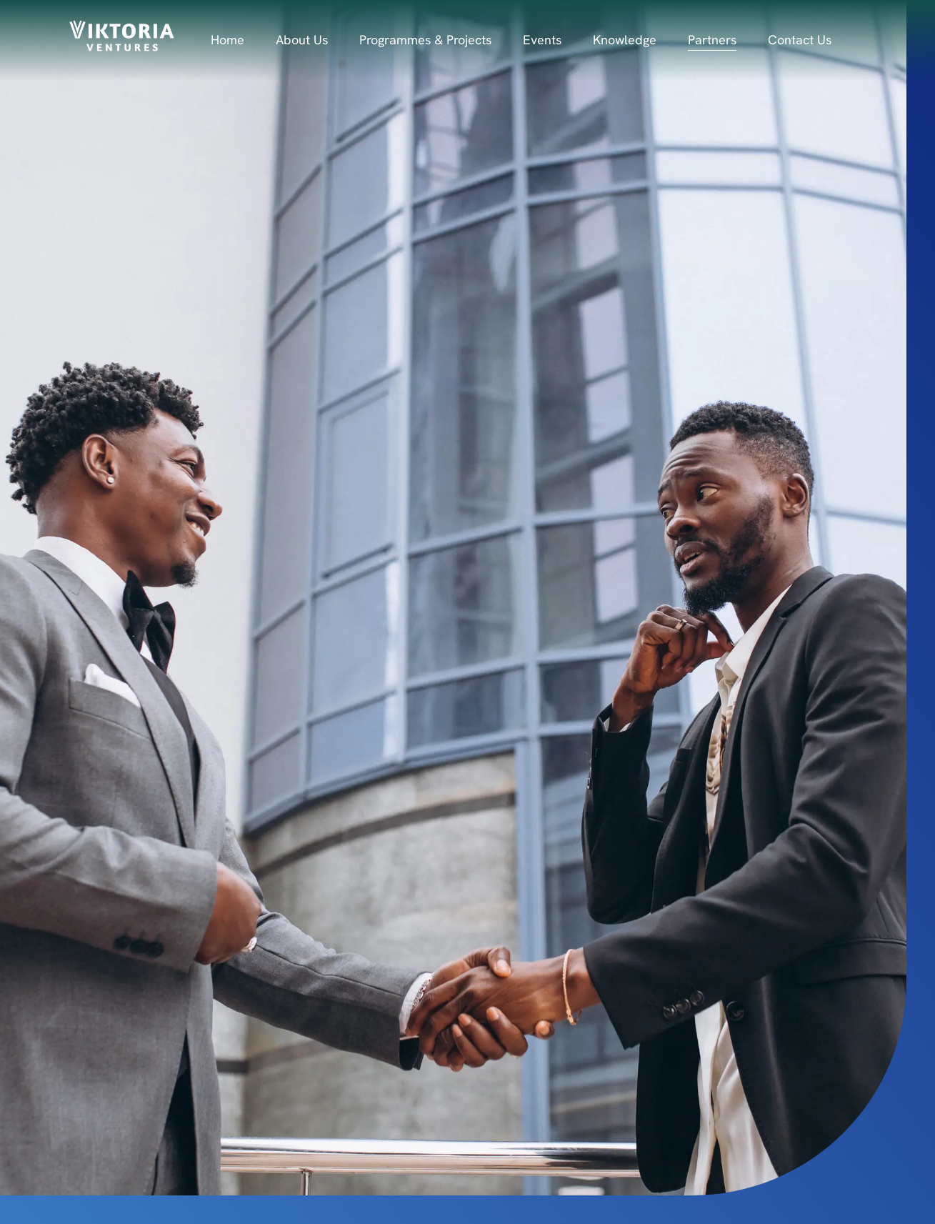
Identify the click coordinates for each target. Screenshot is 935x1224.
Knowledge (624, 39)
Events (542, 39)
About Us (302, 39)
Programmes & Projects (425, 39)
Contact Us (799, 39)
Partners (712, 39)
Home (227, 39)
